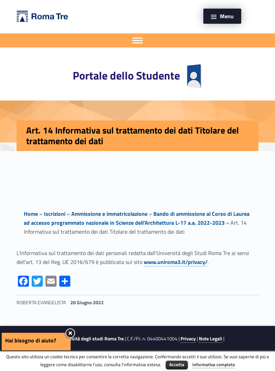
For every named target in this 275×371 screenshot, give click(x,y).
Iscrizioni (54, 214)
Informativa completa (213, 364)
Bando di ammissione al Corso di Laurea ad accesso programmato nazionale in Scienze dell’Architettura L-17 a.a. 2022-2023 (136, 218)
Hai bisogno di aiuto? (30, 340)
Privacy (188, 338)
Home (31, 214)
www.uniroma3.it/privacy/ (175, 262)
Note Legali (210, 338)
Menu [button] (227, 16)
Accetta (176, 364)
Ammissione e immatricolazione (109, 214)
